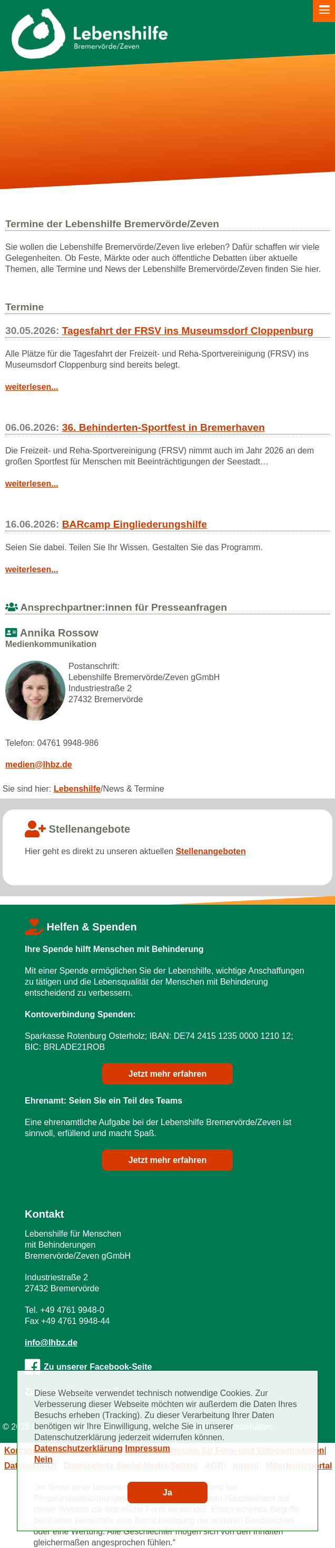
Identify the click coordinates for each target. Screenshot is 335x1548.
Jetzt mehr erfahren (168, 1073)
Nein (43, 1459)
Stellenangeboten (210, 851)
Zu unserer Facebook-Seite (88, 1366)
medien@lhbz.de (38, 764)
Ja (167, 1492)
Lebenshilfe (77, 788)
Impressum (147, 1448)
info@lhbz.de (51, 1342)
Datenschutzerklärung (78, 1448)
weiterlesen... (31, 386)
